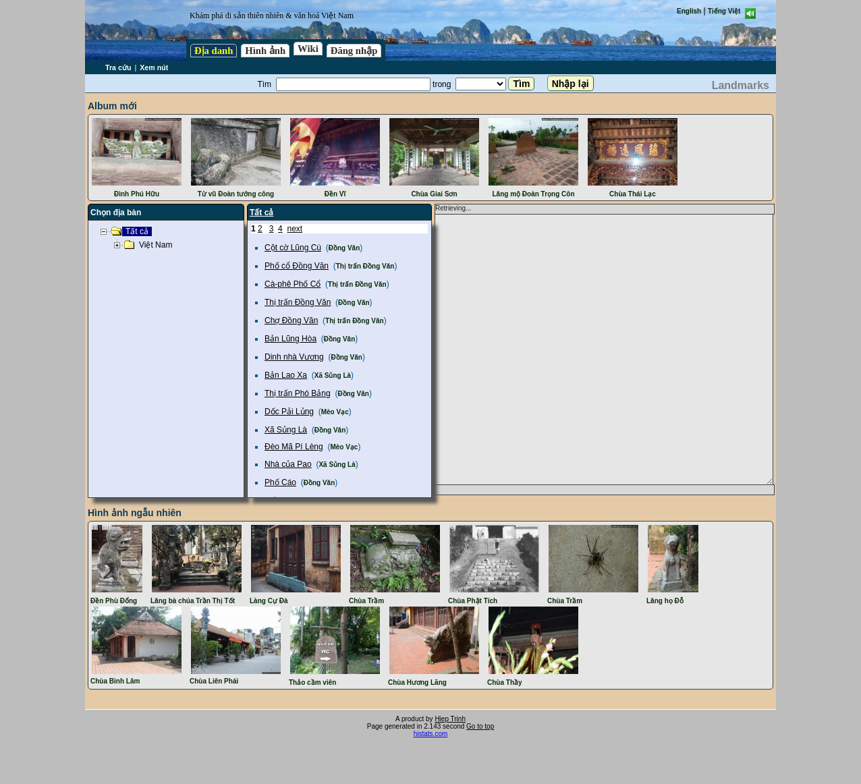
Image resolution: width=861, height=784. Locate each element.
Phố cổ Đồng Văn (297, 266)
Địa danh (213, 50)
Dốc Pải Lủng (289, 411)
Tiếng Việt (724, 11)
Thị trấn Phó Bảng (298, 393)
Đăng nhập (354, 50)
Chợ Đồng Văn (291, 320)
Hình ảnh (265, 50)
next (294, 228)
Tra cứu (118, 67)
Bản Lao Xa (286, 375)
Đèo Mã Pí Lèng (294, 446)
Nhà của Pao (288, 464)
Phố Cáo (280, 482)
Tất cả (261, 212)
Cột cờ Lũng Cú (293, 247)
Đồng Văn (344, 248)
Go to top (480, 726)
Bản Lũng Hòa (290, 338)
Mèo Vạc (335, 412)
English (689, 11)
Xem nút (154, 67)
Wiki (308, 48)
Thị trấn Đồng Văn (365, 266)
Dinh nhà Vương (294, 357)
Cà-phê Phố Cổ (293, 284)
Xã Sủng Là (332, 375)
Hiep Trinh (450, 719)
